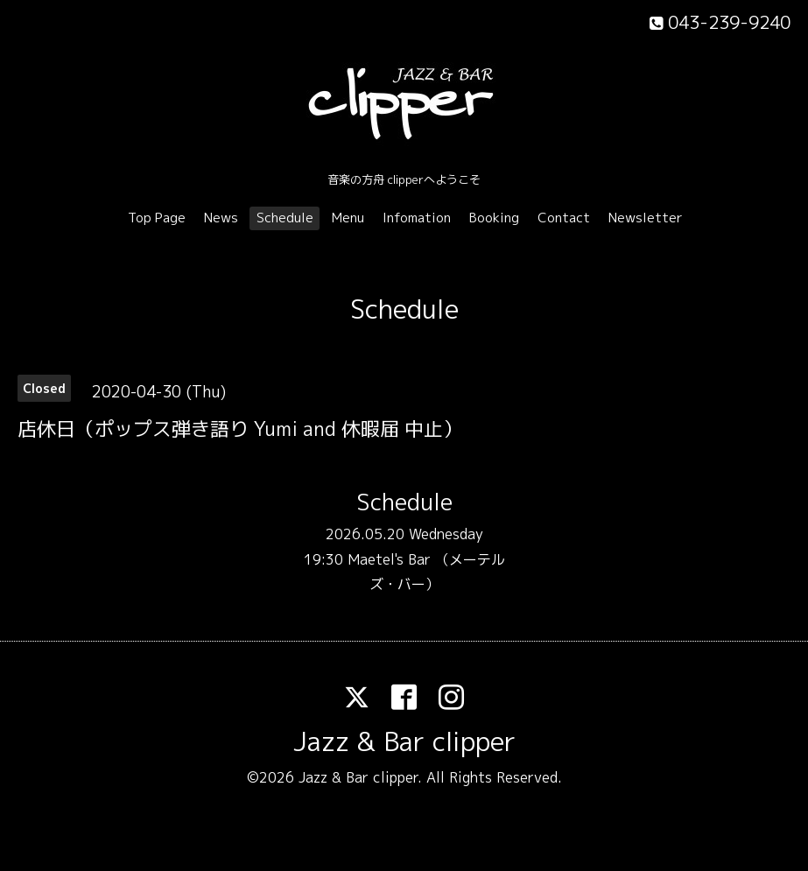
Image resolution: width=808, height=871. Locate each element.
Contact (563, 217)
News (221, 217)
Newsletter (645, 217)
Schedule (284, 217)
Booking (494, 217)
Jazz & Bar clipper (404, 741)
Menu (348, 217)
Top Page (157, 217)
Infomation (417, 217)
